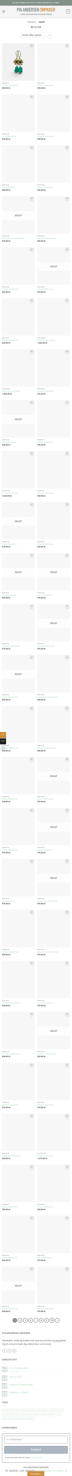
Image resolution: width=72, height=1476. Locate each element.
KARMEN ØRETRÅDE (11, 1003)
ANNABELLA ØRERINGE (47, 697)
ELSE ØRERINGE (9, 136)
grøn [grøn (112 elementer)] (46, 1410)
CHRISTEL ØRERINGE (46, 1054)
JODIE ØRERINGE (9, 544)
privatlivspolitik (36, 1457)
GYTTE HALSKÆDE (10, 493)
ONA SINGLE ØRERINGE (47, 952)
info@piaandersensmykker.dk (52, 1470)
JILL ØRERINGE (8, 901)
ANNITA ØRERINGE (45, 544)
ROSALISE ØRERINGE (46, 748)
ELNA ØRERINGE (44, 1003)
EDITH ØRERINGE (45, 595)
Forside (31, 22)
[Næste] (57, 1320)
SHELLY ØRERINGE (45, 187)
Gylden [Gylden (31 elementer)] (53, 1410)
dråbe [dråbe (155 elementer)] (18, 1410)
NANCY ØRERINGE (10, 289)
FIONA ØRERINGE (10, 697)
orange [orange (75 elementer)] (42, 1414)
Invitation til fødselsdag (21, 1384)
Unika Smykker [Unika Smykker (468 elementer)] (9, 1418)
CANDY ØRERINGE (10, 85)
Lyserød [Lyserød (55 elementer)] (24, 1414)
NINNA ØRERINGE (10, 340)
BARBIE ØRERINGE (10, 748)
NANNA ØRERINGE (45, 1309)
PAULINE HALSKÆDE (46, 340)
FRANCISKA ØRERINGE (47, 901)
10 (52, 1320)
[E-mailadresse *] (36, 1439)
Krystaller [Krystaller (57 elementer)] (14, 1414)
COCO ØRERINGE (45, 1207)
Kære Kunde (15, 1377)
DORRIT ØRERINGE (10, 952)
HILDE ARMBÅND (9, 1207)
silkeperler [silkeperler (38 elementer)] (51, 1414)
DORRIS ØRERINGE (45, 391)
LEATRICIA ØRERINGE (11, 1054)
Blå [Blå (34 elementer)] (12, 1410)
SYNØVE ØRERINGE (46, 136)
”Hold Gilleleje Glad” (19, 1368)
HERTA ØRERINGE (45, 442)
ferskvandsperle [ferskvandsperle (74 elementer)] (29, 1410)
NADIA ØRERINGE (10, 1309)
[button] (3, 11)
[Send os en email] (14, 1351)
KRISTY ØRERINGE (45, 799)
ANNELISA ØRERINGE (46, 238)
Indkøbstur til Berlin (19, 1392)
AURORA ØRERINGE (46, 646)
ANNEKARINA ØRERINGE (13, 238)
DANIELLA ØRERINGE (11, 1156)
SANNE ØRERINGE (45, 85)
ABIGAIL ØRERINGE (45, 1105)
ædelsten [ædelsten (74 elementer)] (30, 1418)
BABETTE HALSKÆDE (11, 391)
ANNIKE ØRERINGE (10, 1105)
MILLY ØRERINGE (44, 1258)
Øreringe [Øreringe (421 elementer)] (20, 1418)
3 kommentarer (17, 1371)
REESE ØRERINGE (9, 799)
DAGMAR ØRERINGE (11, 646)
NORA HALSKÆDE (45, 1156)
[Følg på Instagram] (9, 1351)
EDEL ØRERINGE (9, 442)
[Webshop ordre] (36, 35)
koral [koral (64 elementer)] (61, 1410)
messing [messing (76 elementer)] (33, 1414)
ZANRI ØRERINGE (45, 850)
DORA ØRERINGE (9, 850)
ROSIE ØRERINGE (9, 1258)
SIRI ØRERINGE (8, 187)
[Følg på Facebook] (4, 1351)
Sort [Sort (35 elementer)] (59, 1414)
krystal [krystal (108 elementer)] (5, 1414)
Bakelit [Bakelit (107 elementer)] (5, 1410)
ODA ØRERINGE (9, 595)
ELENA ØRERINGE (45, 289)
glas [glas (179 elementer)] (39, 1410)
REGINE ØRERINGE (45, 493)
